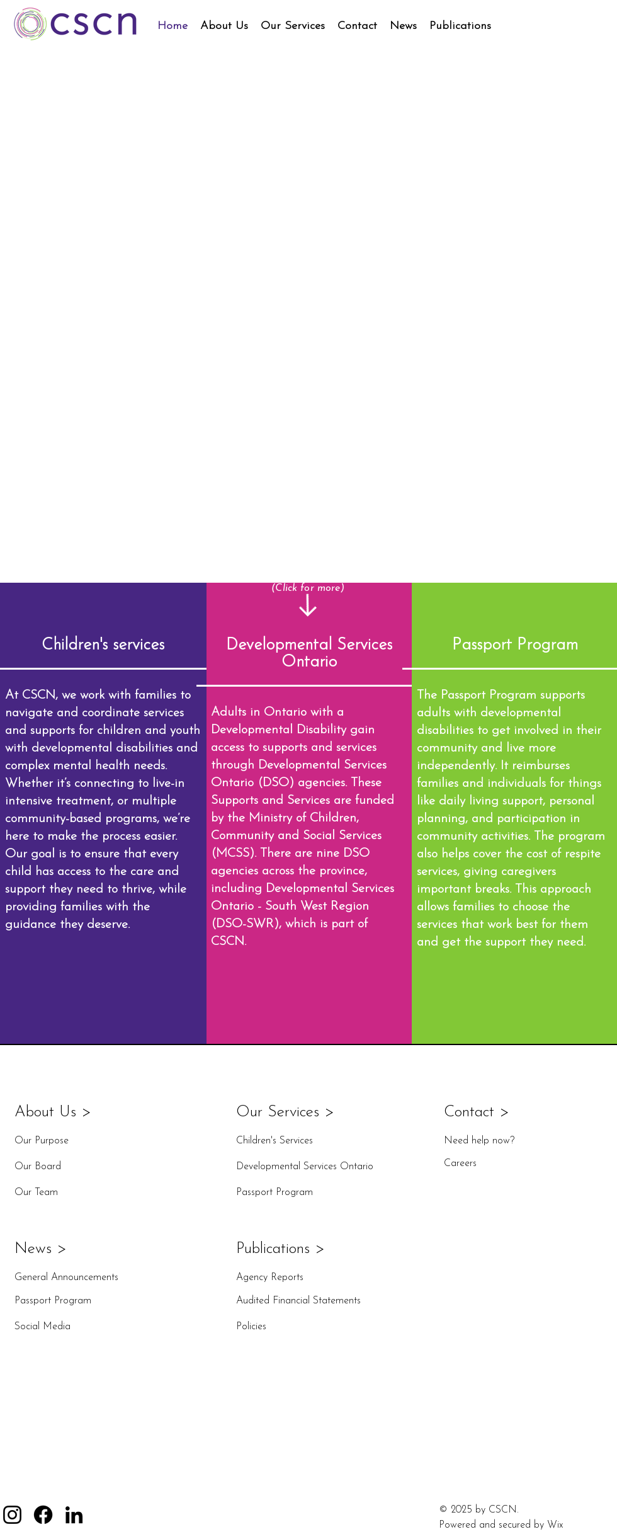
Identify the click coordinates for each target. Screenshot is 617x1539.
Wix (555, 1525)
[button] (224, 26)
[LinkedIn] (74, 1514)
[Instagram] (12, 1514)
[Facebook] (43, 1514)
